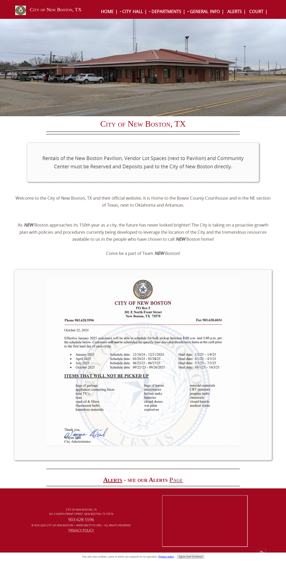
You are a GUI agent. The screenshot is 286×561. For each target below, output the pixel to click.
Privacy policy (166, 556)
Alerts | (236, 11)
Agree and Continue (191, 556)
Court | (258, 11)
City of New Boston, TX (56, 9)
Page (176, 479)
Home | (109, 11)
